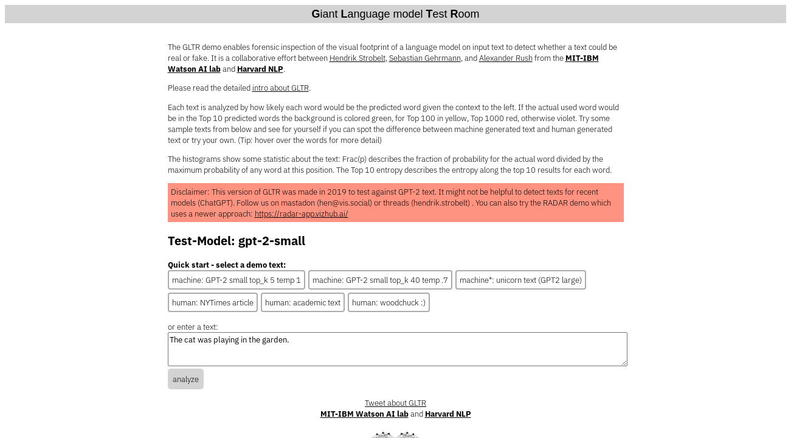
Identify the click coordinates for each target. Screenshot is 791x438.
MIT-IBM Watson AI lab (364, 413)
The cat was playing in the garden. (397, 349)
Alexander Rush (506, 57)
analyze (186, 379)
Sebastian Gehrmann (425, 57)
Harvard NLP (260, 68)
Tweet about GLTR (395, 402)
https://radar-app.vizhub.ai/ (301, 213)
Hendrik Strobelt (357, 57)
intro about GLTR (280, 87)
